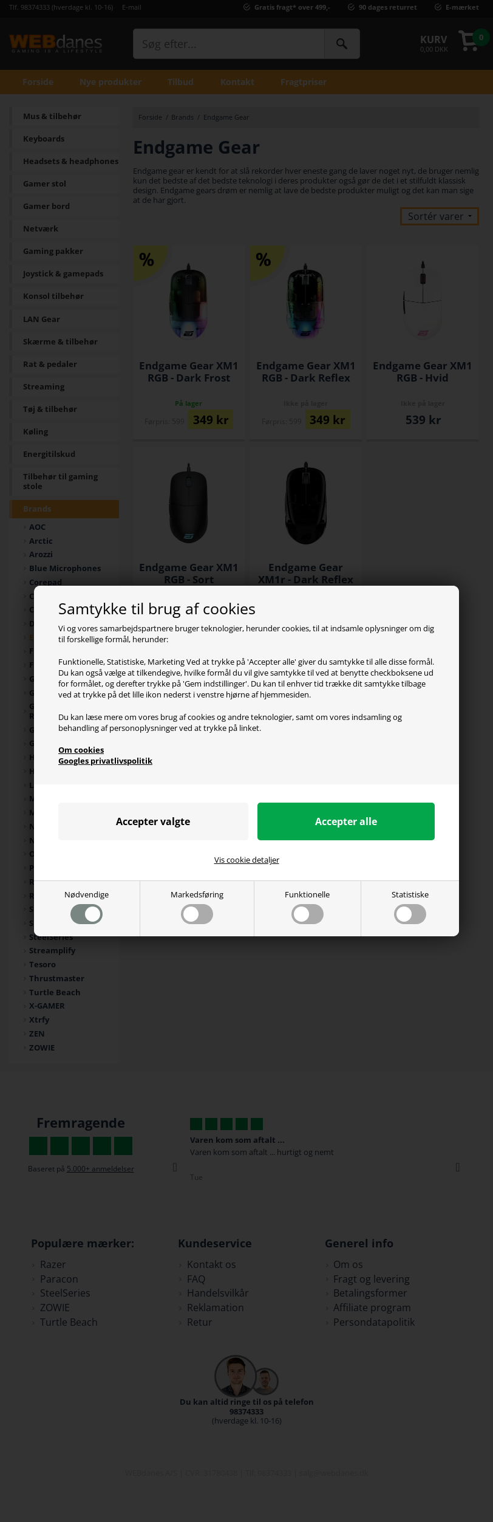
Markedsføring (197, 907)
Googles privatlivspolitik (105, 760)
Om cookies (81, 749)
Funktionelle (307, 907)
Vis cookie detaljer (246, 860)
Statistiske (410, 907)
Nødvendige (86, 907)
